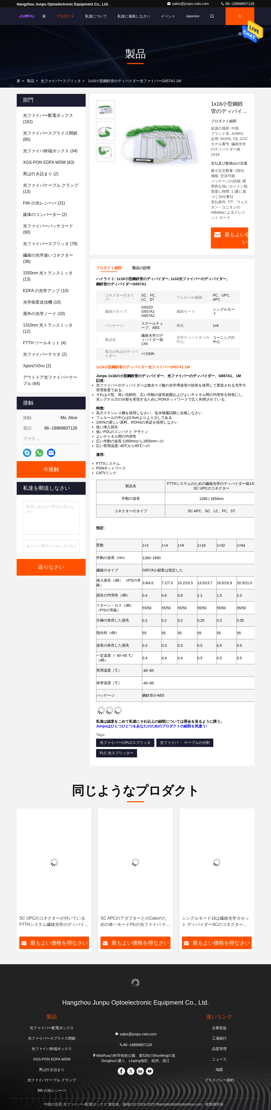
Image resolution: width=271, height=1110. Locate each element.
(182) (48, 118)
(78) (50, 244)
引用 (240, 19)
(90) (48, 229)
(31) (44, 203)
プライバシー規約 (219, 1080)
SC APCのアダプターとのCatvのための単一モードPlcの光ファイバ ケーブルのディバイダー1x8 (135, 922)
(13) (50, 188)
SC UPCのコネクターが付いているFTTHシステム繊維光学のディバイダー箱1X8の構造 (54, 922)
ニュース (219, 1059)
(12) (48, 328)
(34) (50, 151)
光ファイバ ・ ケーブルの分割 (185, 742)
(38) (48, 258)
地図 (219, 1069)
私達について (96, 16)
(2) (40, 174)
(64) (50, 380)
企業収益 (219, 1028)
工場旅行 (219, 1038)
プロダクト (65, 16)
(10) (45, 290)
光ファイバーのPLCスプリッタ (125, 742)
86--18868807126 (237, 4)
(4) (44, 343)
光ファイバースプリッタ (61, 81)
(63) (48, 162)
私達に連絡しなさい (133, 16)
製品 (30, 81)
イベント (168, 16)
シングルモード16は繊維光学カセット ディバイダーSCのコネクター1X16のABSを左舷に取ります (215, 922)
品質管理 (219, 1049)
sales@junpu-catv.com (188, 4)
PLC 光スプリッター (116, 753)
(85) (50, 136)
